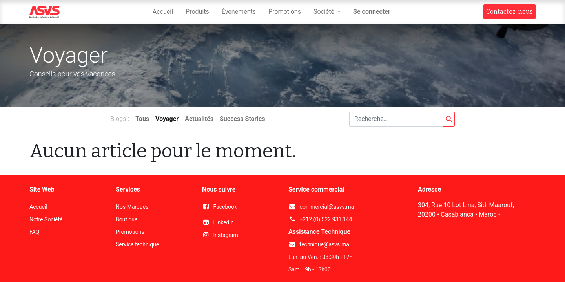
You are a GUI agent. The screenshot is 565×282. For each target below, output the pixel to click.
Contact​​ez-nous (509, 11)
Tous (142, 119)
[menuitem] (162, 12)
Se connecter (371, 11)
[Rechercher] (449, 119)
